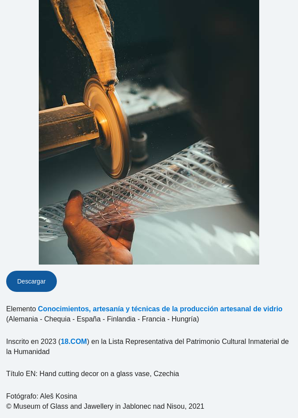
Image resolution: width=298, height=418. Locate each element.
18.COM (74, 341)
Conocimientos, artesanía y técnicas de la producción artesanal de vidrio (160, 309)
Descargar (31, 281)
